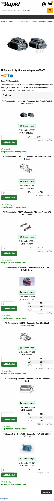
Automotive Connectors (28, 22)
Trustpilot (4, 499)
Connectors (12, 22)
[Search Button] (50, 10)
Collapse (46, 492)
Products (7, 95)
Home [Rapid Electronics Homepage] (3, 22)
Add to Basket (9, 142)
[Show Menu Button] (3, 17)
